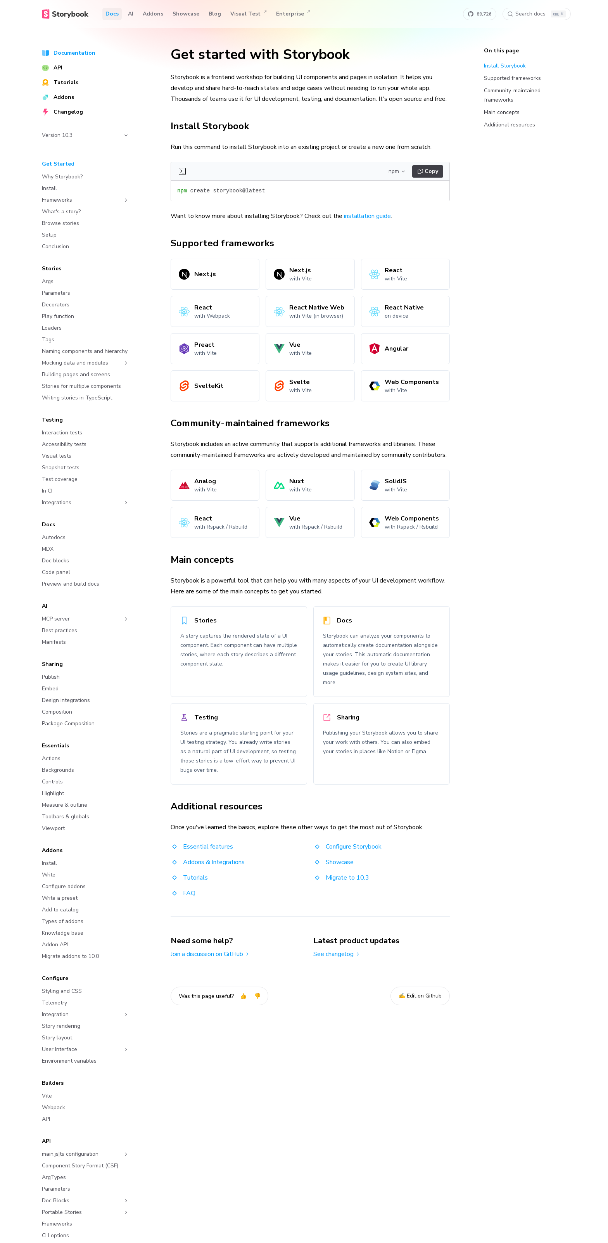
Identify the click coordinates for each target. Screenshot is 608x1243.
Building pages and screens (76, 374)
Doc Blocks (85, 1200)
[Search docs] (537, 14)
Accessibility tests (64, 444)
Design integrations (66, 700)
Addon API (55, 944)
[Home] (65, 14)
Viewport (53, 828)
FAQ (183, 893)
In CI (47, 490)
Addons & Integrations (208, 862)
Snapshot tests (60, 467)
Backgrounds (58, 770)
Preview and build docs (70, 584)
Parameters (56, 293)
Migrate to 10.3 (341, 877)
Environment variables (69, 1061)
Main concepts (206, 559)
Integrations (85, 502)
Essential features (202, 846)
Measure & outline (64, 805)
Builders (53, 1083)
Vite (47, 1096)
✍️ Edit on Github (420, 995)
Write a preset (60, 898)
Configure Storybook (347, 846)
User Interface (85, 1049)
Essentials (55, 745)
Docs (112, 13)
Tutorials (60, 82)
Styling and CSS (62, 991)
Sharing (52, 664)
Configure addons (64, 886)
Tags (48, 339)
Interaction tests (62, 432)
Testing (52, 420)
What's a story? (61, 211)
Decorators (55, 304)
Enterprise (293, 14)
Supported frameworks (227, 243)
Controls (52, 781)
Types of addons (62, 921)
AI (130, 13)
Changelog (62, 112)
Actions (51, 758)
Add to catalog (60, 909)
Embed (50, 688)
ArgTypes (54, 1177)
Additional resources (221, 806)
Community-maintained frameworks (254, 423)
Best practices (59, 630)
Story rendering (61, 1026)
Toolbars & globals (65, 816)
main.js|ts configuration (85, 1154)
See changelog (337, 954)
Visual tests (56, 456)
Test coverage (60, 479)
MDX (48, 549)
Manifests (54, 642)
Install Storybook (214, 126)
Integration (85, 1014)
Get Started (58, 164)
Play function (58, 316)
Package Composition (68, 723)
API (52, 67)
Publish (51, 677)
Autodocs (54, 537)
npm (397, 171)
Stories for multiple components (81, 386)
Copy (428, 171)
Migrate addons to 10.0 (70, 956)
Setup (49, 235)
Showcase (186, 13)
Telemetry (54, 1002)
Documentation (68, 53)
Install (49, 188)
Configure (55, 978)
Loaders (52, 328)
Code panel (56, 572)
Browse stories (60, 223)
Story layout (57, 1037)
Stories (51, 268)
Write (48, 874)
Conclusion (55, 246)
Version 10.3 (85, 135)
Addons (153, 13)
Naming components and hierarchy (85, 351)
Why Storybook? (62, 176)
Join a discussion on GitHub (210, 954)
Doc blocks (55, 560)
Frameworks (85, 200)
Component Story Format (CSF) (80, 1165)
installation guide (367, 216)
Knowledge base (62, 933)
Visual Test (248, 14)
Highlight (53, 793)
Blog (215, 13)
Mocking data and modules (85, 363)
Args (48, 281)
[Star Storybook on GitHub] (479, 14)
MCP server (85, 618)
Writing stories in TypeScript (77, 397)
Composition (57, 712)
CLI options (55, 1235)
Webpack (53, 1107)
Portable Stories (85, 1212)
